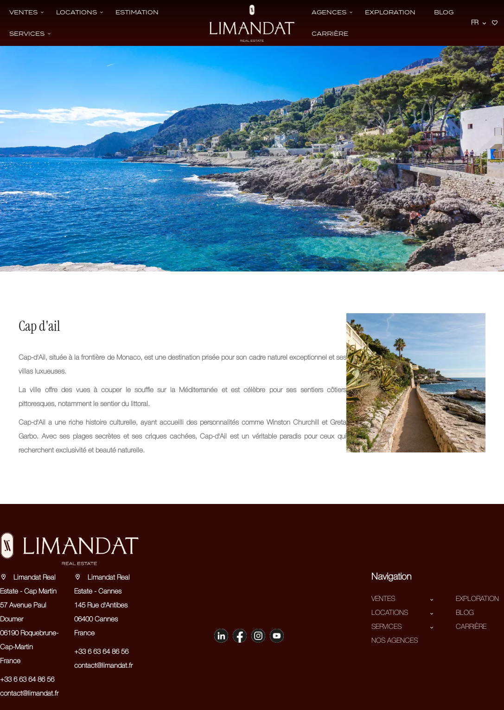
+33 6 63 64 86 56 (27, 680)
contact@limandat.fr (29, 694)
